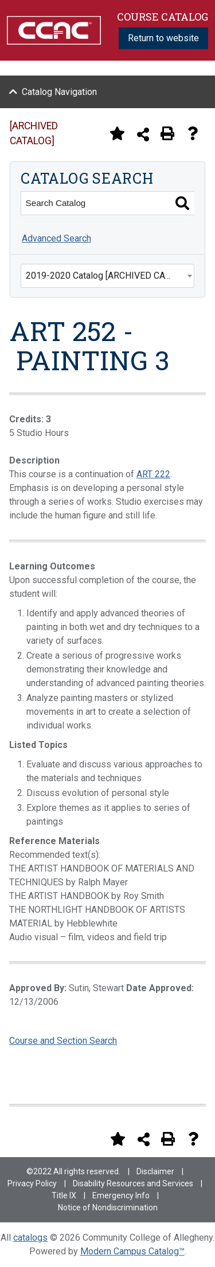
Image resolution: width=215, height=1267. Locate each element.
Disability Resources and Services (133, 1183)
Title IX (64, 1195)
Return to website (163, 38)
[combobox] (107, 276)
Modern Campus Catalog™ (132, 1251)
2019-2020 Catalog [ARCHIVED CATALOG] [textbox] (110, 275)
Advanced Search (56, 238)
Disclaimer (155, 1171)
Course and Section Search (63, 1040)
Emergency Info (121, 1195)
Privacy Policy (32, 1183)
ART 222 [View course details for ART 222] (153, 474)
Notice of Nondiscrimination (108, 1207)
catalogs (30, 1237)
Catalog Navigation (59, 91)
